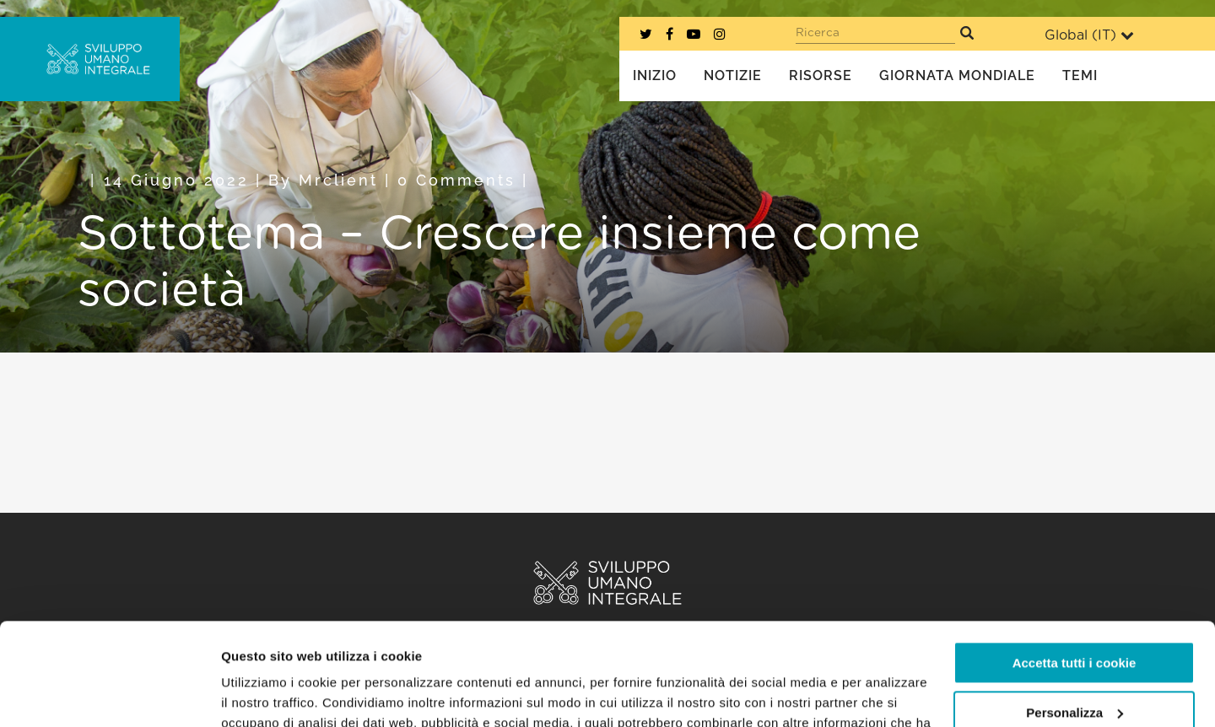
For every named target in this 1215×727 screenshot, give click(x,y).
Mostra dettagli (266, 694)
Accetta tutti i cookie (1074, 567)
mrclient (338, 180)
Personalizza (1074, 616)
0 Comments (456, 180)
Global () (1089, 35)
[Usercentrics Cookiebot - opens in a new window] (109, 694)
